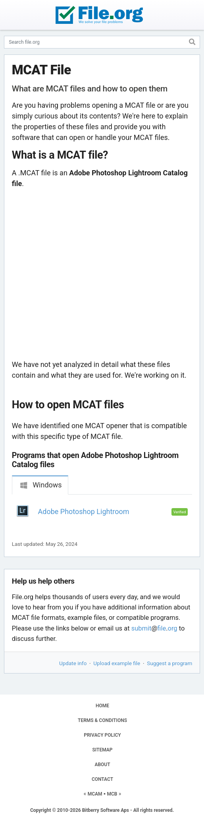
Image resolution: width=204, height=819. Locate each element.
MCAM (95, 794)
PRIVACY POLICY (102, 735)
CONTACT (102, 779)
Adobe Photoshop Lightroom (83, 511)
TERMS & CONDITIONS (102, 720)
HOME (102, 705)
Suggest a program (169, 663)
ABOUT (102, 764)
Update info (73, 663)
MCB (112, 794)
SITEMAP (102, 750)
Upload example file (116, 663)
